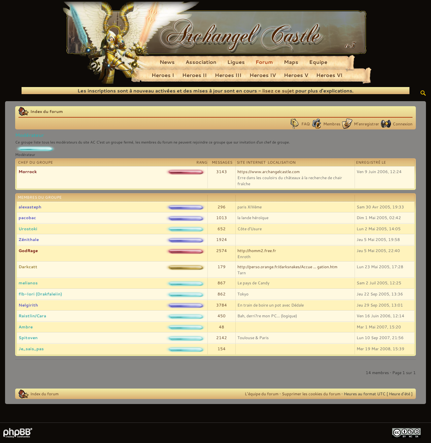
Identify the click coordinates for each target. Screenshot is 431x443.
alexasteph (30, 206)
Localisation (282, 162)
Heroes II (194, 75)
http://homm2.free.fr (256, 250)
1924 (221, 239)
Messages (222, 162)
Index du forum (46, 111)
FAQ (305, 123)
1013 (221, 217)
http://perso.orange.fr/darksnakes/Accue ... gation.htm (287, 266)
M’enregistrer (366, 123)
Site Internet (251, 162)
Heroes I (163, 75)
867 (222, 282)
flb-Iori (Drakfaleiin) (40, 293)
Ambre (26, 326)
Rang (201, 162)
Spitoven (28, 337)
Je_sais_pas (31, 348)
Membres (331, 123)
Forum (264, 61)
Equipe (318, 61)
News (167, 61)
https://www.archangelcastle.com (268, 171)
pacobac (27, 217)
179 (222, 266)
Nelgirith (28, 305)
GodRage (28, 250)
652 (222, 228)
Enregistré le (371, 162)
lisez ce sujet (278, 90)
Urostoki (28, 228)
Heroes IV (263, 75)
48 (221, 326)
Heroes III (228, 75)
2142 (221, 337)
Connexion (402, 123)
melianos (28, 282)
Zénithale (29, 239)
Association (201, 61)
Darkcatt (28, 266)
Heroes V (296, 75)
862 (222, 293)
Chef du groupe (35, 162)
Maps (291, 61)
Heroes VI (329, 75)
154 (222, 348)
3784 (221, 305)
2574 (221, 250)
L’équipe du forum (261, 393)
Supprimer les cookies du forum (311, 393)
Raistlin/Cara (32, 315)
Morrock (28, 171)
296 (222, 206)
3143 (221, 171)
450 (222, 315)
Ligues (236, 61)
